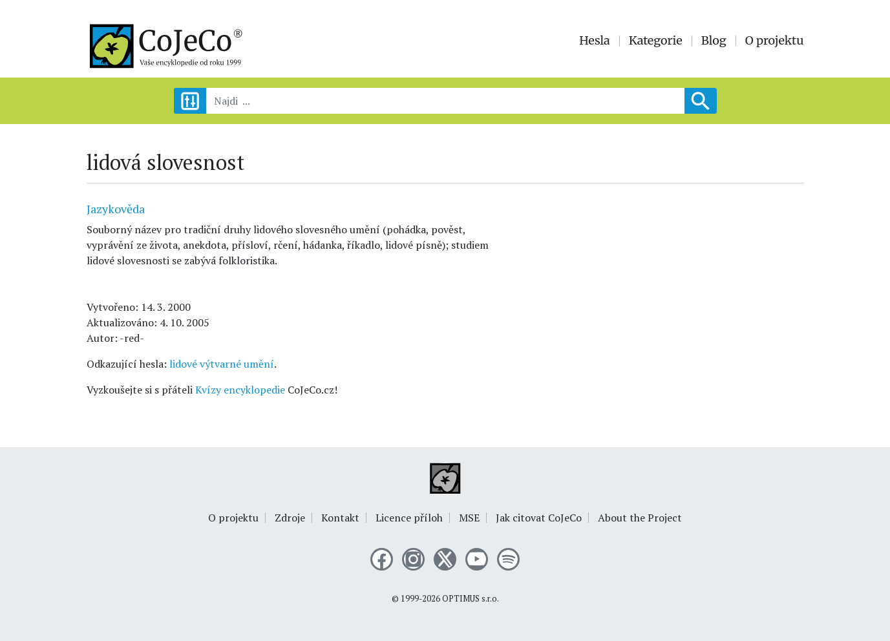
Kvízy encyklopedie (240, 390)
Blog (713, 41)
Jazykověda (116, 208)
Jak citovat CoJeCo (539, 517)
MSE (469, 517)
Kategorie (656, 41)
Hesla (594, 41)
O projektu (774, 41)
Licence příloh (409, 517)
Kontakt (340, 517)
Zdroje (290, 517)
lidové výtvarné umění (221, 364)
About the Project (640, 517)
